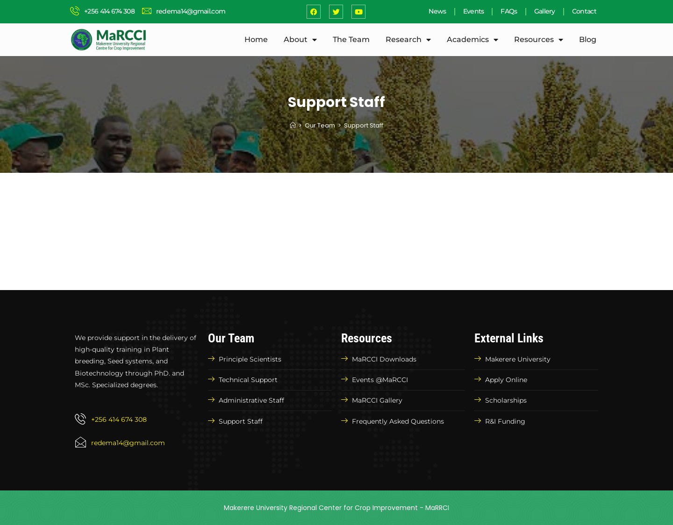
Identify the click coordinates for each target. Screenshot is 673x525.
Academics (472, 39)
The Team (351, 39)
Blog (587, 39)
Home (256, 39)
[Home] (293, 125)
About (300, 39)
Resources (538, 39)
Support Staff (363, 125)
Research (408, 39)
